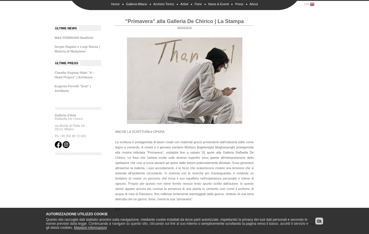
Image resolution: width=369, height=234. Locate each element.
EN (309, 4)
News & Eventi (218, 4)
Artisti (184, 4)
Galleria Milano (136, 4)
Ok (319, 221)
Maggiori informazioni (90, 228)
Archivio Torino (163, 4)
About (254, 4)
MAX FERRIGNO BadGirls (74, 37)
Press (239, 4)
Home (115, 4)
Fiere (198, 4)
